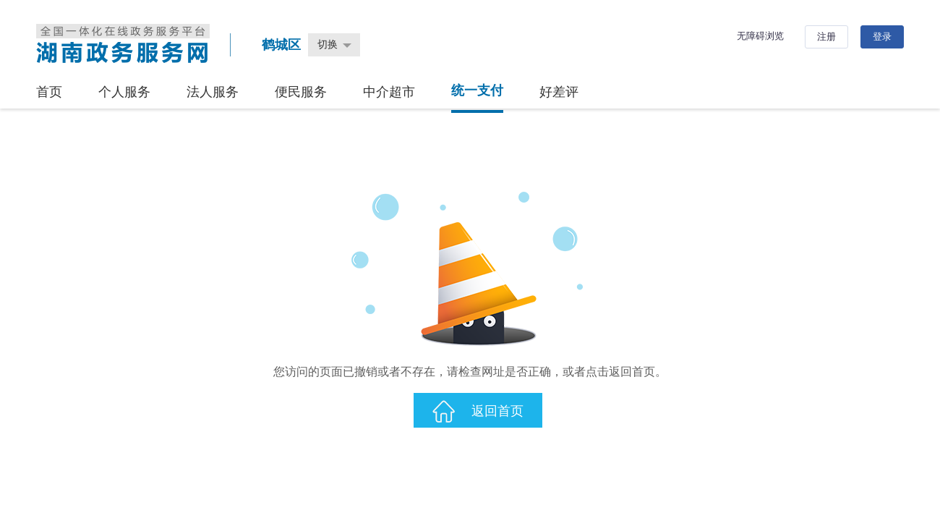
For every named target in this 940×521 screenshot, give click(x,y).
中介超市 (389, 92)
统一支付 (477, 90)
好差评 (558, 92)
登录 (882, 36)
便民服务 (301, 92)
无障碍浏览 (760, 35)
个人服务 (124, 92)
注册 (826, 36)
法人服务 (213, 92)
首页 (49, 92)
